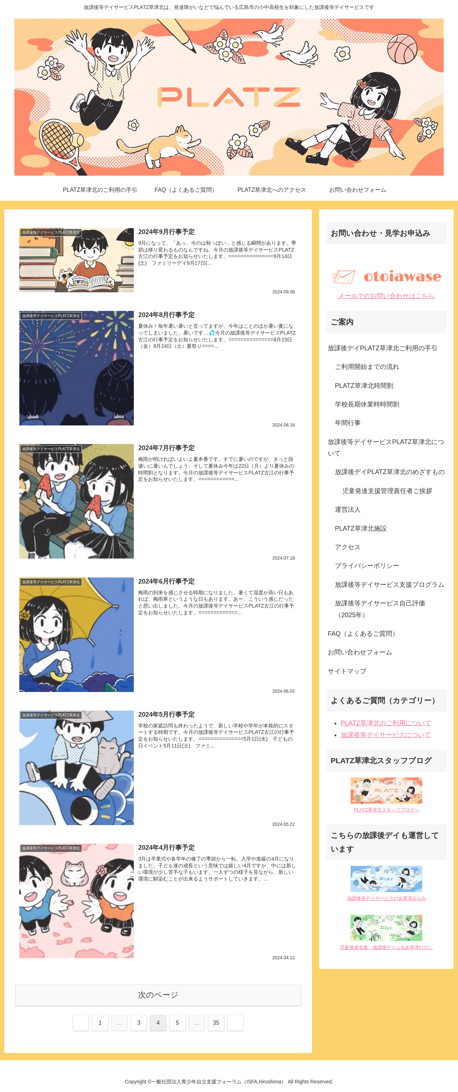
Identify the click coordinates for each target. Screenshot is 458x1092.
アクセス (348, 547)
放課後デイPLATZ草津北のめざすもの (390, 472)
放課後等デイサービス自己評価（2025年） (380, 609)
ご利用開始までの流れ (367, 366)
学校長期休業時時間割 (367, 404)
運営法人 (348, 509)
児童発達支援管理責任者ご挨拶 (387, 490)
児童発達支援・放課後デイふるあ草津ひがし (386, 947)
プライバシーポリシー (367, 565)
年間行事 (348, 422)
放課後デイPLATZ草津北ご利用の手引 (383, 348)
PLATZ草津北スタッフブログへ (386, 810)
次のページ (158, 994)
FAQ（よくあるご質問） (363, 633)
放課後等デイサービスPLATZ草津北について (386, 447)
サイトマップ (347, 671)
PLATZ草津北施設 (361, 528)
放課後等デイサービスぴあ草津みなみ (386, 898)
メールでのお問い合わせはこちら (386, 295)
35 (216, 1023)
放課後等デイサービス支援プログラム (389, 584)
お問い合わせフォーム (360, 652)
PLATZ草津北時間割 (364, 385)
